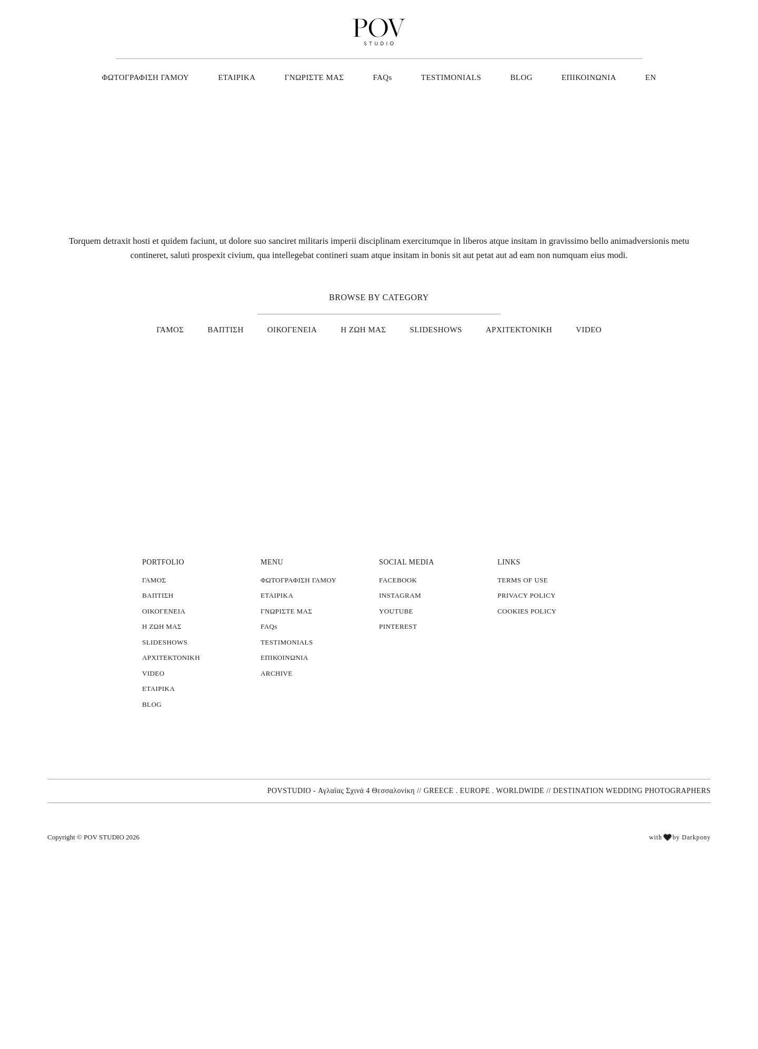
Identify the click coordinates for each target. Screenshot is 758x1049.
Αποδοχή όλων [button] (53, 1000)
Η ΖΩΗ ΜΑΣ (364, 328)
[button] (89, 1022)
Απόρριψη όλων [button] (124, 1000)
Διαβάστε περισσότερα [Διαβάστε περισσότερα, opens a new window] (103, 891)
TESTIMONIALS (450, 77)
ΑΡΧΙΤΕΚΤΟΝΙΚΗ (514, 328)
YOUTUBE (395, 754)
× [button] (157, 802)
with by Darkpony (679, 1022)
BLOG (516, 77)
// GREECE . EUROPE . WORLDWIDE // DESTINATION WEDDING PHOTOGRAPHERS (569, 973)
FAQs (384, 77)
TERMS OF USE (521, 723)
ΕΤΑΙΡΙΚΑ (244, 77)
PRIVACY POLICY (524, 739)
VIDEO (580, 328)
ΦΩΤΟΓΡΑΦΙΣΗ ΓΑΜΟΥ (156, 77)
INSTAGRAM (398, 739)
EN (639, 77)
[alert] (89, 914)
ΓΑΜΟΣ (179, 328)
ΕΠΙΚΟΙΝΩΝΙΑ (580, 77)
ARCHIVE (275, 817)
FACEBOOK (397, 723)
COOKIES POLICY (525, 754)
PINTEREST (396, 770)
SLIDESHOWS (436, 328)
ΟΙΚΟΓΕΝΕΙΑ (296, 328)
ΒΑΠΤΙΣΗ (234, 328)
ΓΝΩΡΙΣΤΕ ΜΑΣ (317, 77)
